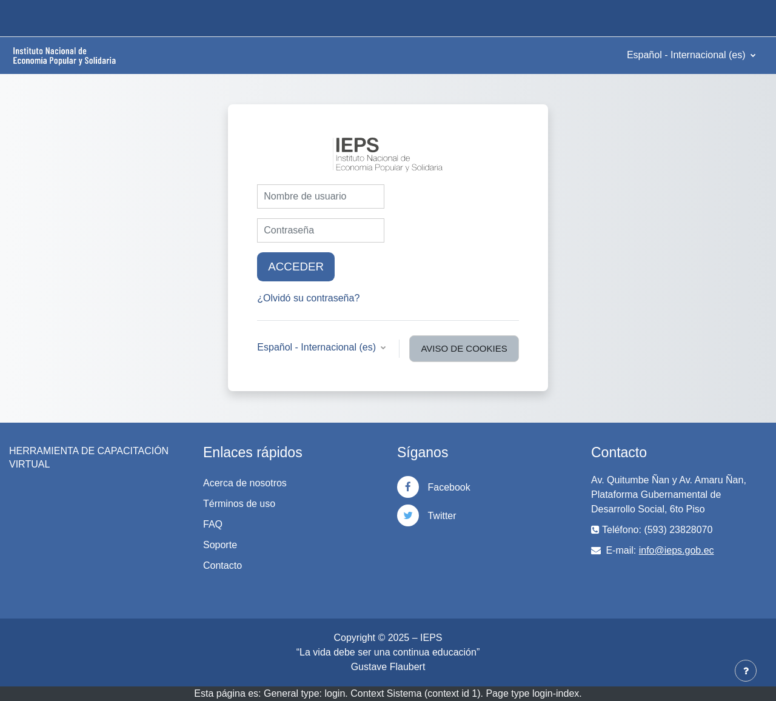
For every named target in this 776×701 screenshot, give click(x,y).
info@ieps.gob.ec (676, 550)
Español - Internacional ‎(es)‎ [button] (317, 347)
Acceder (296, 266)
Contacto (222, 565)
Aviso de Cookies (464, 348)
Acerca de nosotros (245, 483)
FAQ (212, 524)
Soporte (220, 545)
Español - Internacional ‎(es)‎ (687, 55)
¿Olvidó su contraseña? (308, 298)
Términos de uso (239, 503)
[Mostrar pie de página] (746, 671)
